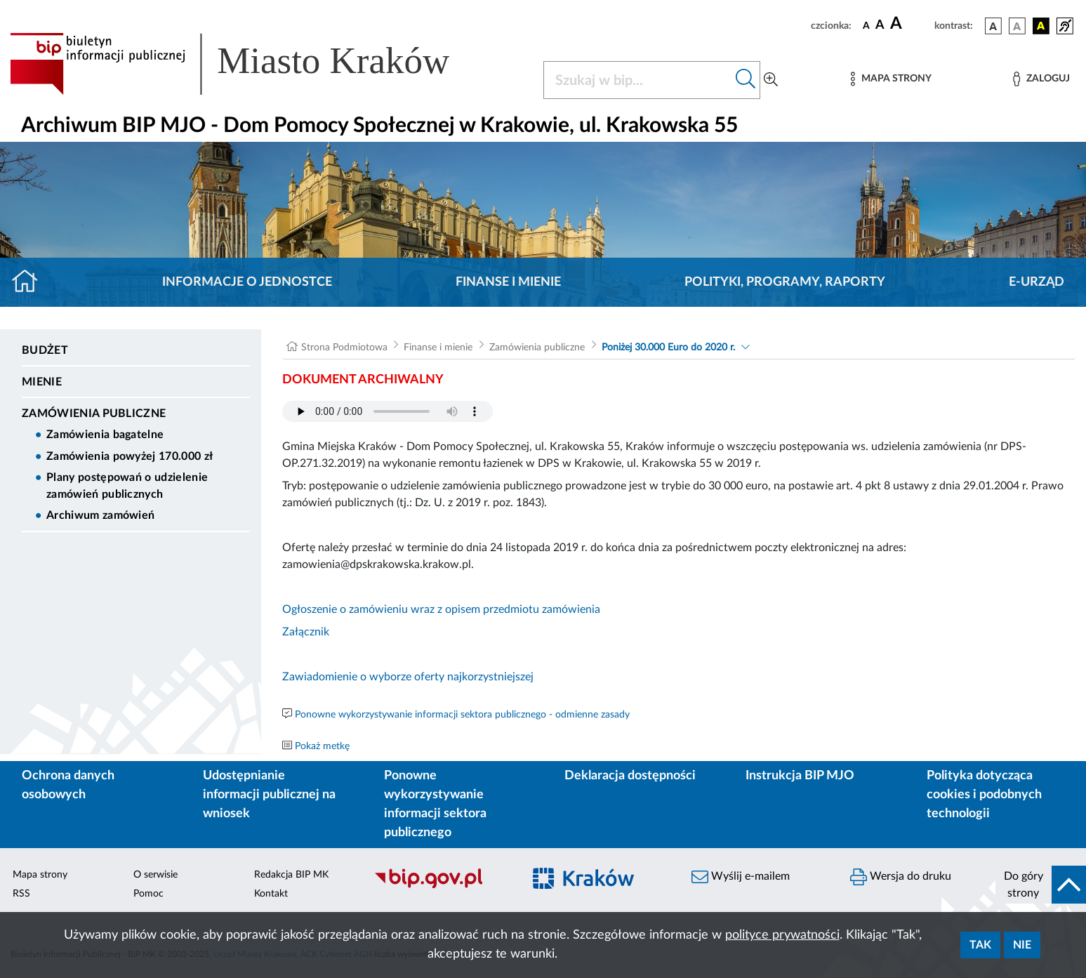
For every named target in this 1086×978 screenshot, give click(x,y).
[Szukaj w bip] (745, 80)
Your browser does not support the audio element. (387, 411)
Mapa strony (40, 875)
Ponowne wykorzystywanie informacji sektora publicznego (435, 804)
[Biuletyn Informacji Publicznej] (441, 887)
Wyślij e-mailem (740, 876)
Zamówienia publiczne (94, 413)
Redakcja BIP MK (291, 875)
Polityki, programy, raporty (784, 282)
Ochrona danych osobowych (68, 785)
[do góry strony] (1040, 885)
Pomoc (148, 894)
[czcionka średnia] (880, 25)
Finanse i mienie (508, 282)
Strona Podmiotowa (344, 347)
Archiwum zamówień (100, 515)
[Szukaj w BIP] (637, 80)
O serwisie (155, 875)
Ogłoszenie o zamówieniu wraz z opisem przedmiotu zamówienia (441, 609)
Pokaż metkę (322, 746)
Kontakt (271, 894)
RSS (21, 894)
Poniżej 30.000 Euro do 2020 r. (668, 347)
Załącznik (305, 631)
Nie (1022, 945)
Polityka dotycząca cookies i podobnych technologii (984, 794)
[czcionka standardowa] (866, 25)
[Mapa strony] (891, 79)
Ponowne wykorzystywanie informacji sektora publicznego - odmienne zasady (462, 715)
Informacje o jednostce (247, 282)
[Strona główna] (31, 282)
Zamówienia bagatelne (105, 434)
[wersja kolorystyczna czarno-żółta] (1041, 26)
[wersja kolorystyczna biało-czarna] (1017, 26)
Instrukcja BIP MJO (800, 775)
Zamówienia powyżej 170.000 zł (129, 456)
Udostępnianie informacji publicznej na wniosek (269, 794)
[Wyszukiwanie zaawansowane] (771, 80)
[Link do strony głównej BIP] (250, 64)
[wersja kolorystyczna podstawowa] (993, 26)
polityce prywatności (782, 935)
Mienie (42, 382)
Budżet (45, 350)
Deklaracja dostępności (630, 775)
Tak (980, 945)
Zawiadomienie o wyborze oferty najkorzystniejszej (408, 676)
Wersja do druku (900, 876)
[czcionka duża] (910, 24)
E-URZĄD (1036, 282)
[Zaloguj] (1041, 79)
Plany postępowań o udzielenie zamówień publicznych (127, 486)
